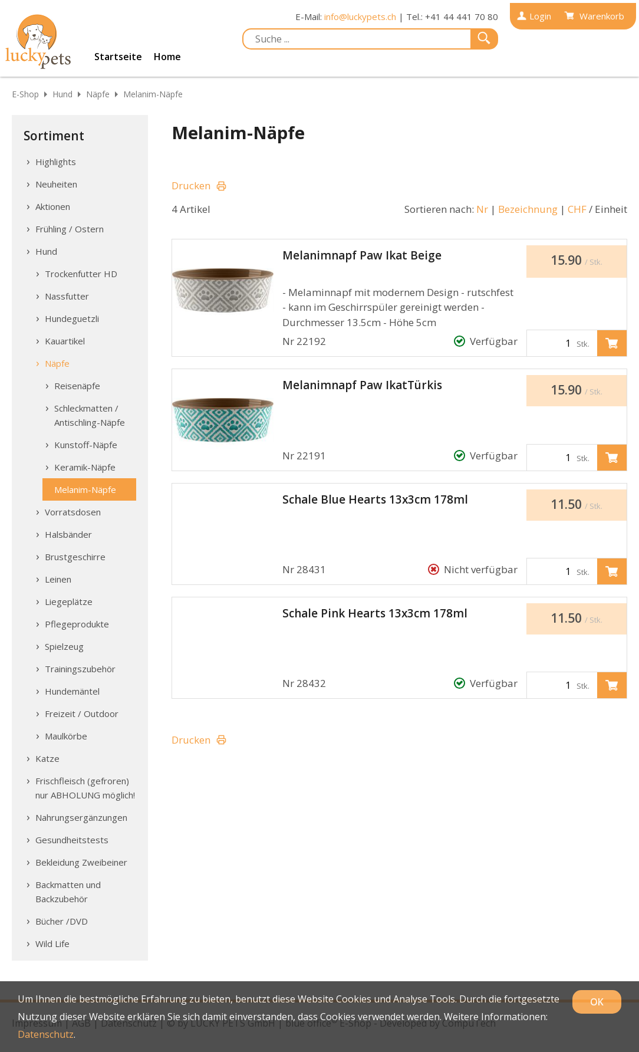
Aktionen (52, 206)
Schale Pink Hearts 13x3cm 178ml (374, 613)
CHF (577, 209)
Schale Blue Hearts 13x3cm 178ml (375, 499)
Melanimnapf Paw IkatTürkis (362, 385)
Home (167, 56)
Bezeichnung (528, 209)
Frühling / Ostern (69, 229)
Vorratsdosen (73, 512)
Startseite (118, 56)
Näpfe (98, 94)
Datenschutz (46, 1034)
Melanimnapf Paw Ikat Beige (362, 255)
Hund (62, 94)
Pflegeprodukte (77, 624)
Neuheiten (56, 184)
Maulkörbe (66, 736)
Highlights (55, 161)
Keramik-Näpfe (85, 467)
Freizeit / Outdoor (81, 713)
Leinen (58, 579)
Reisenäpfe (77, 386)
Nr (482, 209)
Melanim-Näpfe (153, 94)
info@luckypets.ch (360, 16)
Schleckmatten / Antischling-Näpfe (89, 415)
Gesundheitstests (71, 840)
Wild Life (52, 943)
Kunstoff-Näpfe (85, 445)
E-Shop (25, 94)
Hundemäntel (72, 691)
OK (597, 1001)
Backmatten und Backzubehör (68, 892)
